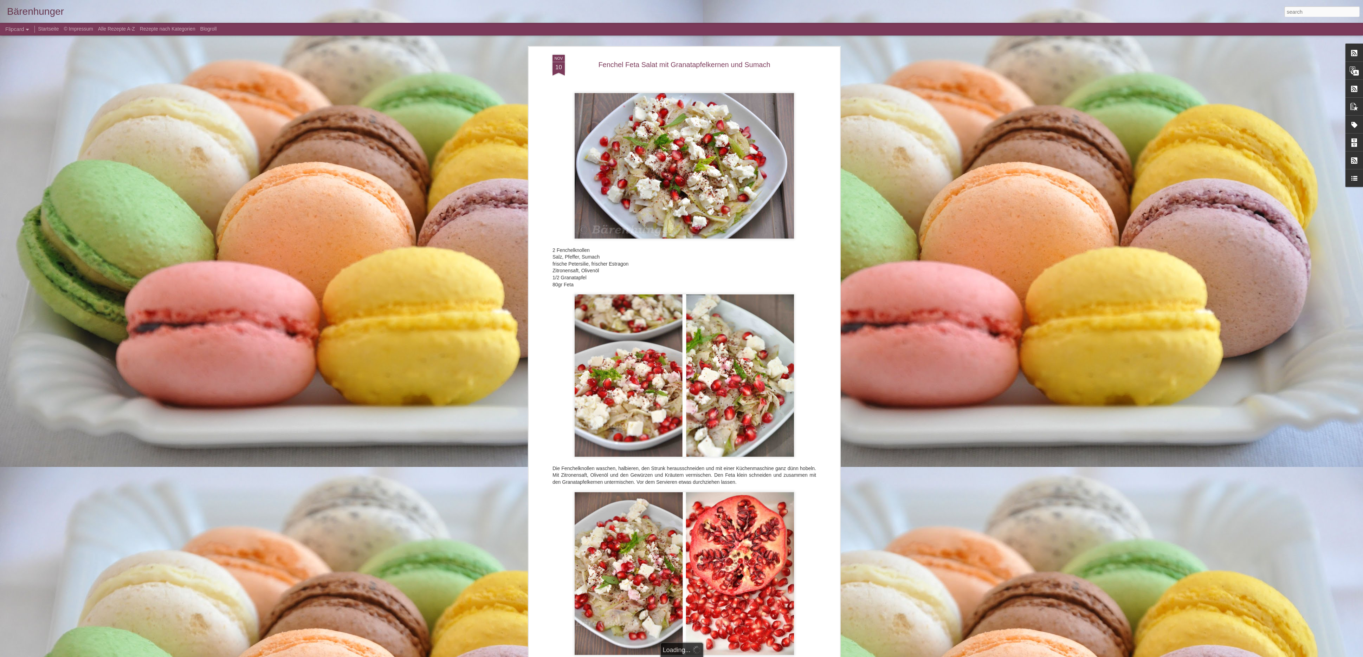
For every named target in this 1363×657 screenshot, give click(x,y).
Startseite (49, 29)
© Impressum (78, 29)
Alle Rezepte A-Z (116, 29)
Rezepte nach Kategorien (167, 29)
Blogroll (208, 29)
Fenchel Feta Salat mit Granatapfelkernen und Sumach (684, 65)
